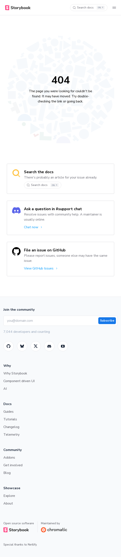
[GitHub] (8, 346)
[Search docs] (88, 7)
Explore (9, 495)
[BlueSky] (22, 346)
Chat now (33, 227)
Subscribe (107, 321)
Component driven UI (19, 381)
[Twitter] (36, 346)
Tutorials (10, 419)
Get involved (13, 465)
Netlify (32, 545)
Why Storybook (15, 373)
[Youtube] (63, 346)
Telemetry (11, 434)
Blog (7, 473)
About (8, 503)
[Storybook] (49, 346)
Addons (9, 457)
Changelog (11, 427)
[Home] (17, 7)
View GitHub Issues (41, 268)
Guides (8, 411)
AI (5, 388)
